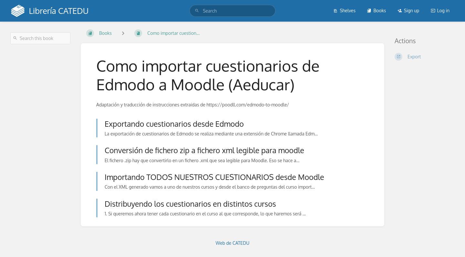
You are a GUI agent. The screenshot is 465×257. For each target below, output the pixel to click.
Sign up (408, 10)
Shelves (344, 10)
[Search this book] (40, 38)
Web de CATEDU (233, 243)
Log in (440, 10)
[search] (232, 11)
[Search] (197, 11)
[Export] (424, 56)
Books (376, 10)
